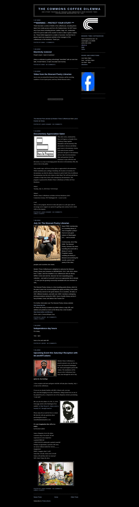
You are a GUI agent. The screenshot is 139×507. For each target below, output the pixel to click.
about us (84, 45)
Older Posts (74, 497)
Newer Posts (38, 497)
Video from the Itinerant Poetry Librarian (52, 74)
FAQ (82, 47)
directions (84, 64)
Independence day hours (45, 328)
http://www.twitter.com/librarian (43, 312)
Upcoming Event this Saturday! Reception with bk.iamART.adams (56, 354)
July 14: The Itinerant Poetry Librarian (51, 223)
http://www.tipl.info (39, 305)
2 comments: (50, 42)
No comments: (51, 64)
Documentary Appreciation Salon (49, 134)
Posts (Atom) (46, 501)
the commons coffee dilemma (69, 9)
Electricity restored (43, 52)
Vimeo (43, 121)
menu (83, 49)
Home (56, 497)
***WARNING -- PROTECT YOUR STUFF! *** (54, 23)
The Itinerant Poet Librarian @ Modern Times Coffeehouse (52, 118)
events (41, 213)
